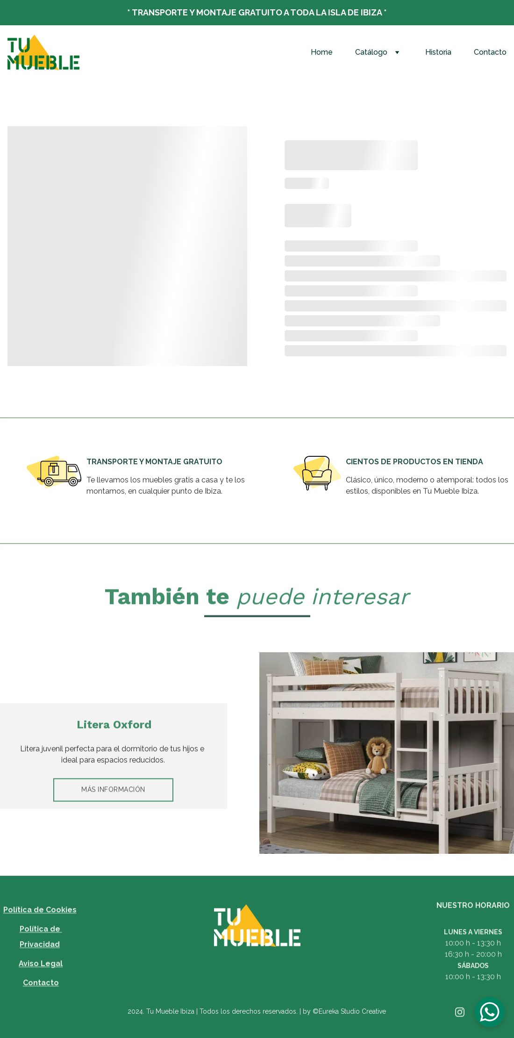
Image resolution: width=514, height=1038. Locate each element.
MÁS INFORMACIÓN (113, 791)
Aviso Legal (41, 971)
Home (322, 52)
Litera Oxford (114, 726)
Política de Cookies (40, 918)
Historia (438, 52)
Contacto (490, 52)
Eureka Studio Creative (352, 1011)
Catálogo (371, 52)
